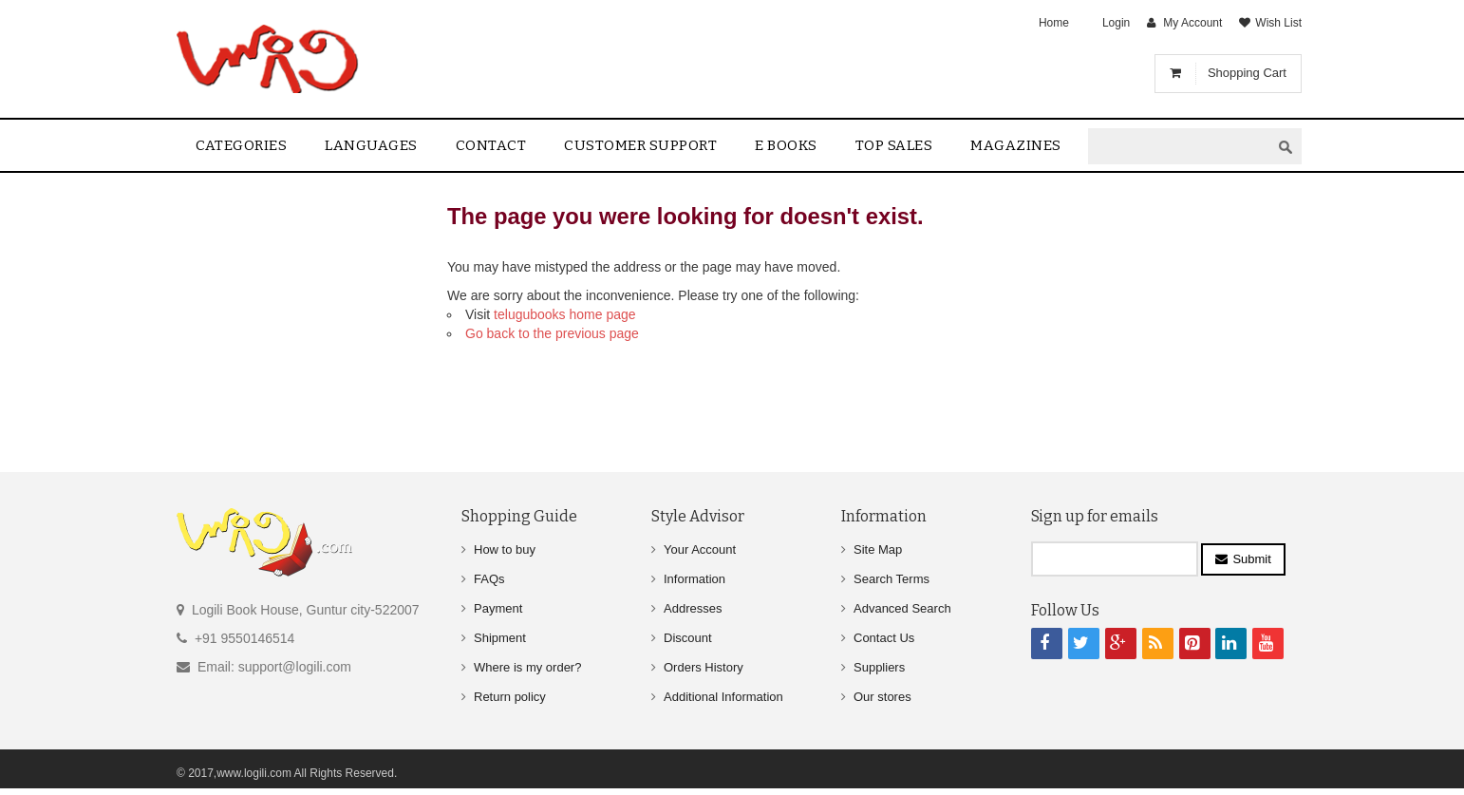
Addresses (693, 608)
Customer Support (640, 145)
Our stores (882, 697)
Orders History (703, 667)
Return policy (510, 697)
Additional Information (723, 697)
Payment (498, 608)
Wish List (1278, 22)
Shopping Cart (1247, 73)
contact (491, 145)
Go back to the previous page (552, 333)
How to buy (504, 549)
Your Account (700, 549)
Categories (241, 145)
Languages (371, 145)
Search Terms (891, 579)
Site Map (878, 549)
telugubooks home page (564, 314)
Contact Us (884, 638)
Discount (688, 638)
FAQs (489, 579)
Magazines (1015, 145)
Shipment (500, 638)
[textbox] (1179, 146)
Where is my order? (527, 667)
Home (1054, 22)
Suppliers (879, 667)
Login (1116, 22)
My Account (1192, 22)
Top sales (894, 145)
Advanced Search (902, 608)
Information (694, 579)
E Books (786, 145)
